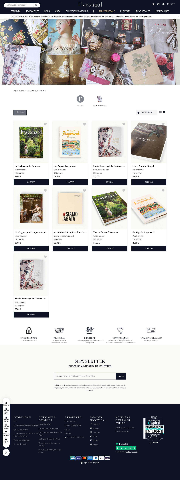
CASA (57, 11)
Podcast (95, 444)
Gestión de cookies (20, 444)
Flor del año (6, 442)
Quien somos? (70, 421)
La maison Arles (6, 427)
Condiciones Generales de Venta (26, 425)
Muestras (125, 11)
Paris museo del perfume (48, 428)
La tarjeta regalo (45, 424)
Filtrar (20, 112)
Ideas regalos (143, 11)
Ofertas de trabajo (122, 431)
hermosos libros (99, 100)
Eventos (67, 429)
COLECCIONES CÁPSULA (77, 11)
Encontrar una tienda (73, 425)
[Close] (178, 16)
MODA (47, 11)
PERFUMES (16, 11)
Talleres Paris (6, 420)
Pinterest (95, 428)
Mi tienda (6, 405)
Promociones (162, 11)
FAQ (15, 421)
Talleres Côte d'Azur (6, 412)
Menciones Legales (21, 429)
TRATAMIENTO (32, 11)
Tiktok (94, 436)
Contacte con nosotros (75, 437)
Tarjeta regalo (107, 11)
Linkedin (95, 440)
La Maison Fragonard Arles (49, 439)
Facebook (96, 424)
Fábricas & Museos (6, 434)
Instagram (96, 432)
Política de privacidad (21, 440)
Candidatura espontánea (125, 427)
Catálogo (68, 433)
